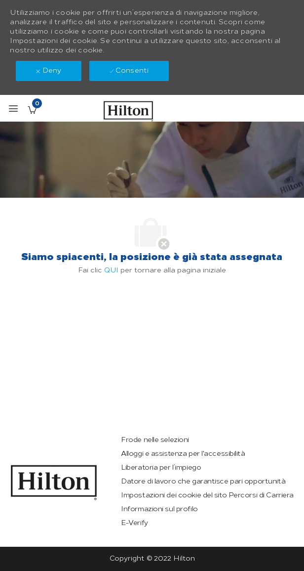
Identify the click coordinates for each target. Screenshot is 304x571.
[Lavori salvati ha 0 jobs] (32, 109)
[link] (54, 482)
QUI (111, 270)
